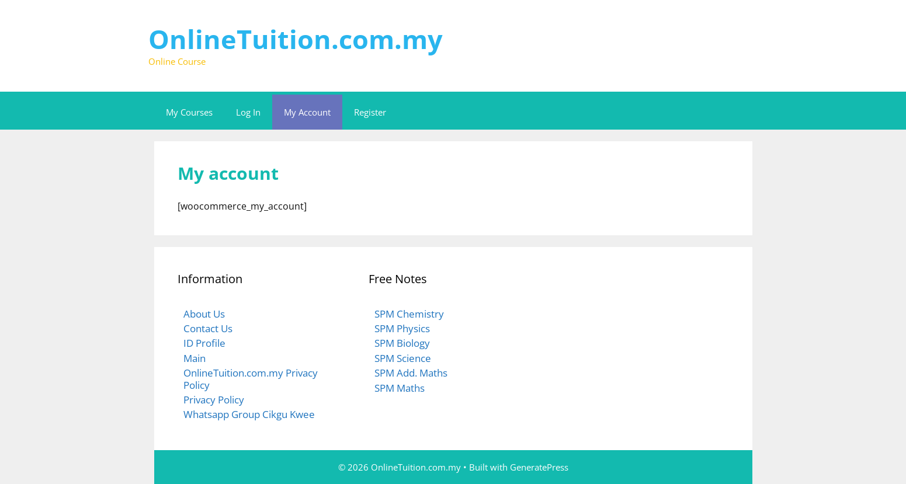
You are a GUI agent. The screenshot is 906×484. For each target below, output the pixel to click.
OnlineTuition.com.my (295, 39)
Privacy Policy (213, 399)
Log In (248, 112)
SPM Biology (402, 343)
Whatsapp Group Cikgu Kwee (249, 414)
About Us (204, 314)
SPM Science (402, 358)
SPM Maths (399, 388)
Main (194, 358)
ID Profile (204, 343)
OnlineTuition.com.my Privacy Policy (250, 378)
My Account (307, 112)
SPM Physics (402, 328)
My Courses (189, 112)
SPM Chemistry (409, 314)
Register (370, 112)
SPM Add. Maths (410, 372)
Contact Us (207, 328)
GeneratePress (539, 467)
